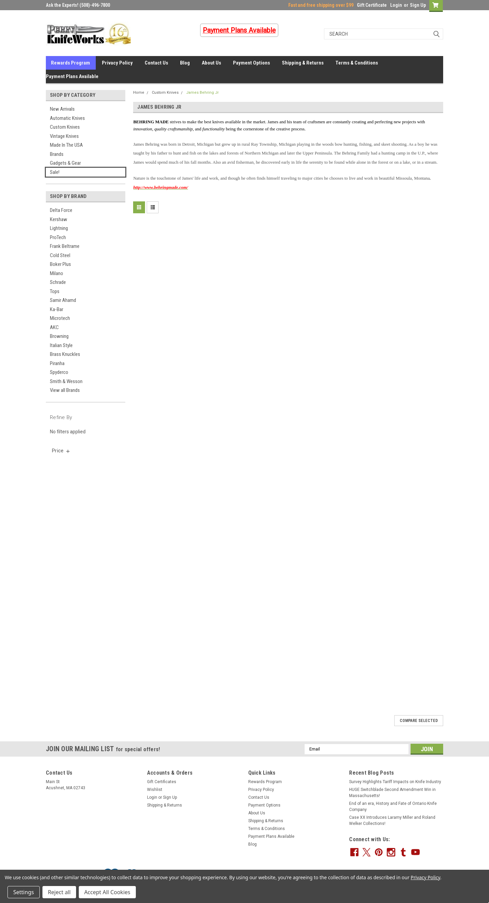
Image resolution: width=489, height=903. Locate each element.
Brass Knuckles (65, 354)
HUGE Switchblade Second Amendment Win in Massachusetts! (392, 792)
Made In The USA (66, 145)
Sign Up (418, 5)
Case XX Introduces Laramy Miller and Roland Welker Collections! (392, 820)
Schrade (58, 282)
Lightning (59, 228)
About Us (211, 63)
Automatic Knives (67, 118)
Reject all (59, 892)
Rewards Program (70, 63)
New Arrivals (62, 109)
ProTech (58, 237)
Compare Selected (419, 720)
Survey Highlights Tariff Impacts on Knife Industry (395, 781)
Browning (59, 336)
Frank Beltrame (64, 246)
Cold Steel (60, 255)
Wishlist (154, 789)
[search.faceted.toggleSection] (61, 450)
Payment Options (251, 63)
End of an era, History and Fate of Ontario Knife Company (393, 806)
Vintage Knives (64, 136)
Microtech (60, 318)
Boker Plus (60, 264)
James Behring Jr (202, 92)
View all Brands (65, 390)
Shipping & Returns (303, 63)
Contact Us (156, 63)
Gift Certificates (161, 781)
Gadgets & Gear (65, 163)
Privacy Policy (117, 63)
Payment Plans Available (72, 76)
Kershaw (58, 219)
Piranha (57, 363)
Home (138, 92)
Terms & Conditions (357, 63)
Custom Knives (65, 127)
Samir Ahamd (63, 300)
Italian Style (61, 345)
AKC (54, 327)
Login (396, 5)
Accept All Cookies (107, 892)
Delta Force (61, 210)
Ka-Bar (56, 309)
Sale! (54, 172)
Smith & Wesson (66, 381)
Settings (23, 892)
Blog (185, 63)
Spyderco (59, 372)
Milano (56, 273)
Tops (54, 291)
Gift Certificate (372, 5)
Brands (57, 154)
